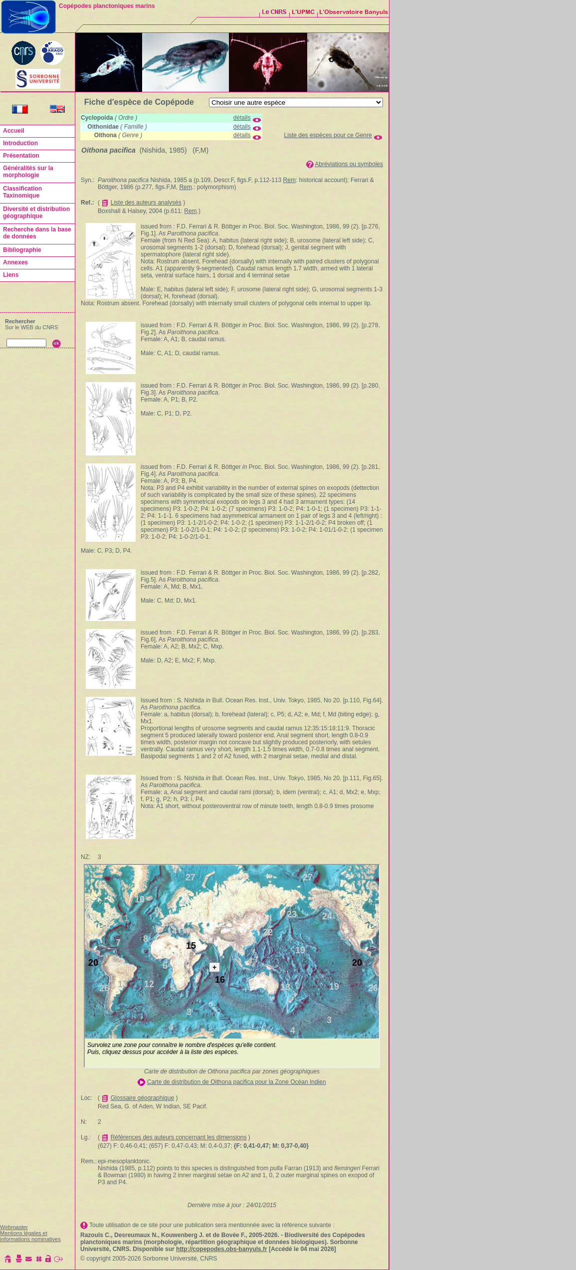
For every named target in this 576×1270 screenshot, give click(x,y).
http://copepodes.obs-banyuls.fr (221, 1249)
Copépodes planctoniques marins (107, 5)
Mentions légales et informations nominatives (30, 1236)
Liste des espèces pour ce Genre (328, 135)
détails (242, 117)
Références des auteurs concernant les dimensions (179, 1137)
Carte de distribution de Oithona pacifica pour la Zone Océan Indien (236, 1081)
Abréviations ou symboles (349, 164)
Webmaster (14, 1227)
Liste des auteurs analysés (146, 202)
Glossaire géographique (142, 1097)
